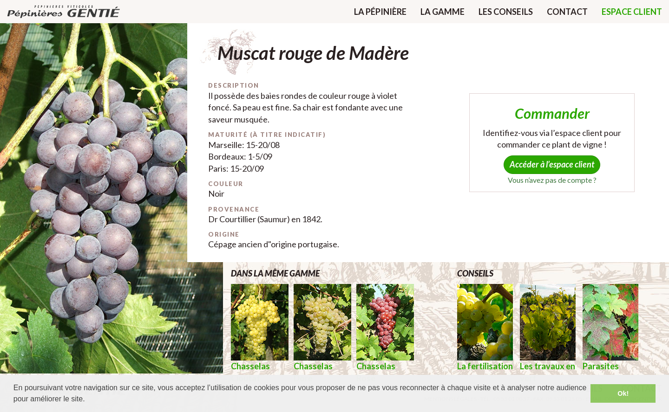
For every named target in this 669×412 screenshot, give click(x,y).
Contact (567, 11)
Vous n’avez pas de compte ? (552, 179)
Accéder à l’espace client (552, 164)
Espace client (632, 11)
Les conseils (506, 11)
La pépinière (380, 11)
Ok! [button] (623, 393)
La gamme (442, 11)
